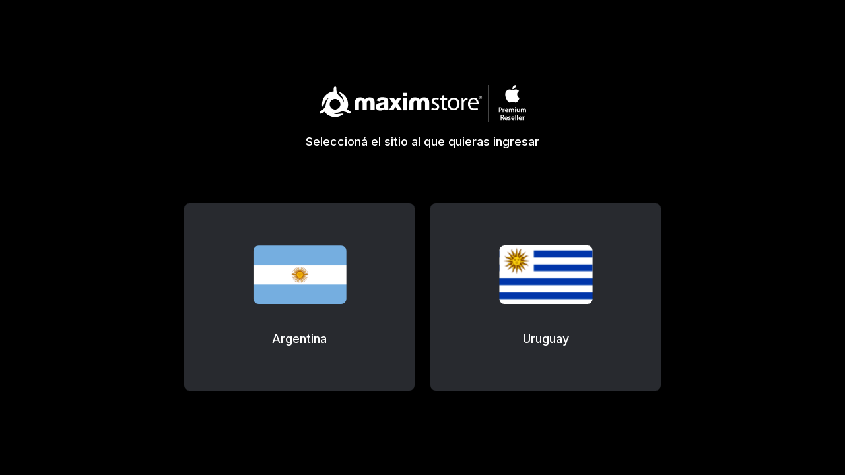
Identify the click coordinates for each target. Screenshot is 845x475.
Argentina (299, 339)
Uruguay (546, 339)
